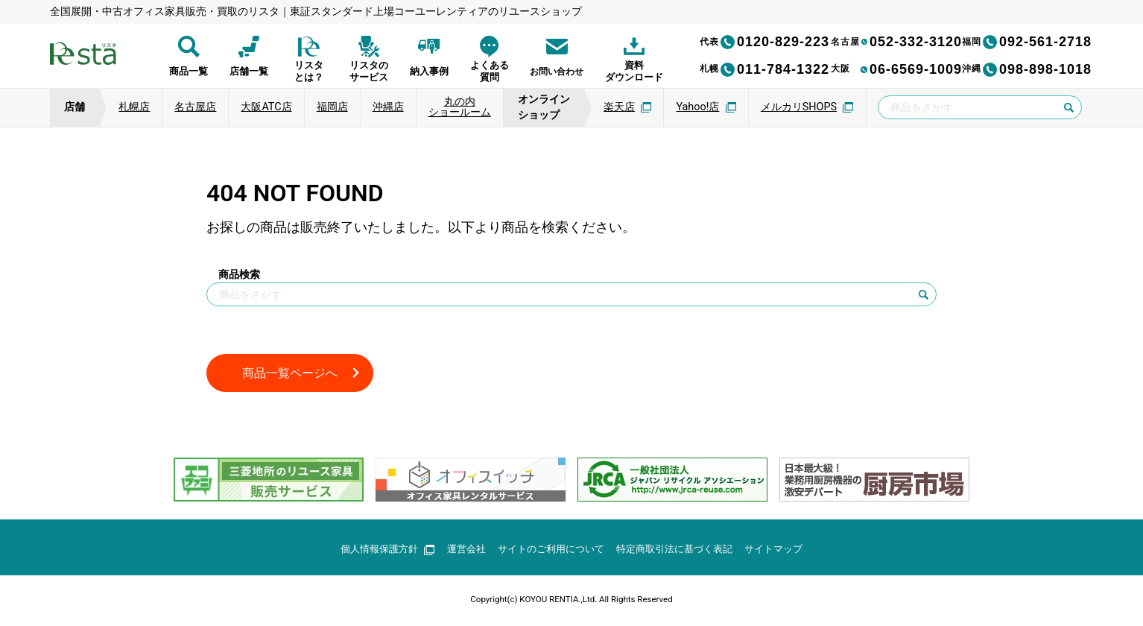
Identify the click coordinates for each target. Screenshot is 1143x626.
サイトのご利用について (548, 551)
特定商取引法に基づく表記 (680, 551)
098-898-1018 (1027, 69)
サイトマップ (786, 551)
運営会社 (458, 551)
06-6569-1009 (896, 69)
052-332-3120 (896, 41)
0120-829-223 (764, 41)
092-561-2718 (1027, 41)
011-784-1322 (764, 69)
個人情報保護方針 (375, 551)
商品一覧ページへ (295, 374)
